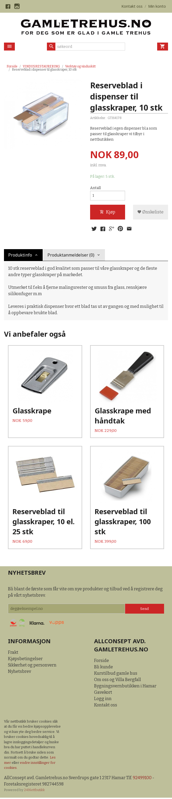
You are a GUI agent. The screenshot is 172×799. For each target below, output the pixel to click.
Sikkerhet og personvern (32, 666)
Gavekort (103, 693)
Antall (95, 188)
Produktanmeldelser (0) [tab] (70, 255)
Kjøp (107, 211)
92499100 (142, 778)
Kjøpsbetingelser (25, 660)
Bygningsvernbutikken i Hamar (125, 687)
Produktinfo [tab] (20, 255)
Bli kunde (103, 667)
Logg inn (103, 699)
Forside (12, 66)
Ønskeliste (150, 211)
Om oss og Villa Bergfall (117, 680)
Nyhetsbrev (19, 672)
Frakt (13, 653)
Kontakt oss (105, 706)
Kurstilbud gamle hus (115, 674)
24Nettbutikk (34, 791)
